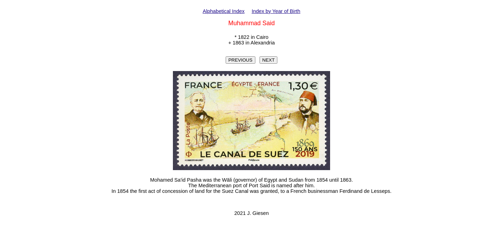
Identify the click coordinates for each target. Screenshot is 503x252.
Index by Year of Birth (276, 11)
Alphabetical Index (224, 11)
